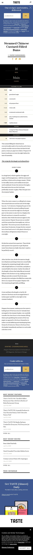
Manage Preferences (8, 547)
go (26, 15)
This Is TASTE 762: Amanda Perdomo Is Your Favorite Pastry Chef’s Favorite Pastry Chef (16, 412)
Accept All (24, 548)
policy (17, 31)
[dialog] (16, 541)
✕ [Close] (30, 530)
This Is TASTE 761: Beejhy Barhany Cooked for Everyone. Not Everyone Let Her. (16, 424)
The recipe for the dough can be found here (15, 161)
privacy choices (13, 544)
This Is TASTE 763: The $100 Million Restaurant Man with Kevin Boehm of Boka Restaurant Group (15, 400)
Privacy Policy (21, 542)
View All (6, 433)
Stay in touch (6, 494)
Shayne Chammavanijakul (17, 55)
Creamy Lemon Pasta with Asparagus (15, 459)
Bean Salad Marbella (9, 443)
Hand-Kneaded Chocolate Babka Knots (16, 451)
